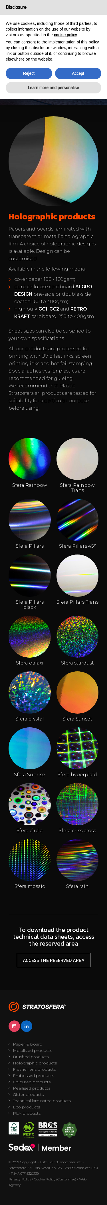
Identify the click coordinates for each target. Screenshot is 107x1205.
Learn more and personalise (53, 87)
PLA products (27, 1113)
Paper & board (27, 1044)
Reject (29, 73)
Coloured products (32, 1081)
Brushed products (31, 1056)
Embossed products (33, 1075)
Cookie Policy (44, 1179)
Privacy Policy (20, 1179)
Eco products (26, 1107)
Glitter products (28, 1094)
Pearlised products (31, 1088)
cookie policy (65, 35)
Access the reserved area (53, 960)
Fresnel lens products (34, 1069)
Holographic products (35, 1063)
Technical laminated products (42, 1100)
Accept (78, 73)
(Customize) (66, 1179)
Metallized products (32, 1050)
